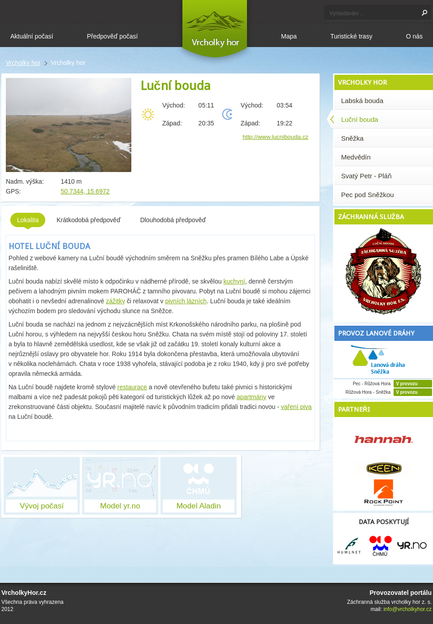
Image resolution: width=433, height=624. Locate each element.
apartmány (251, 396)
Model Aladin (198, 505)
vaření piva (296, 406)
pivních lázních (186, 301)
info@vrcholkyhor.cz (407, 609)
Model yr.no (120, 505)
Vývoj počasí (42, 505)
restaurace (132, 387)
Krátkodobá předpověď (89, 220)
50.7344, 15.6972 (85, 191)
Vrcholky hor (23, 62)
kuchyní (234, 281)
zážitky (115, 301)
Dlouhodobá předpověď (174, 220)
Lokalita (27, 221)
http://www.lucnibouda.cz (275, 136)
